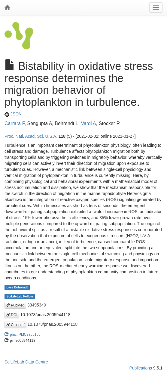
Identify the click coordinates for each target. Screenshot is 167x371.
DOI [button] (11, 315)
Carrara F (15, 123)
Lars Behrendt (17, 287)
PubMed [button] (15, 305)
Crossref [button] (15, 325)
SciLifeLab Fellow (19, 296)
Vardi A (88, 123)
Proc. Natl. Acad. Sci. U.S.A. (31, 136)
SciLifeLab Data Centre (26, 362)
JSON (13, 114)
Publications (140, 368)
